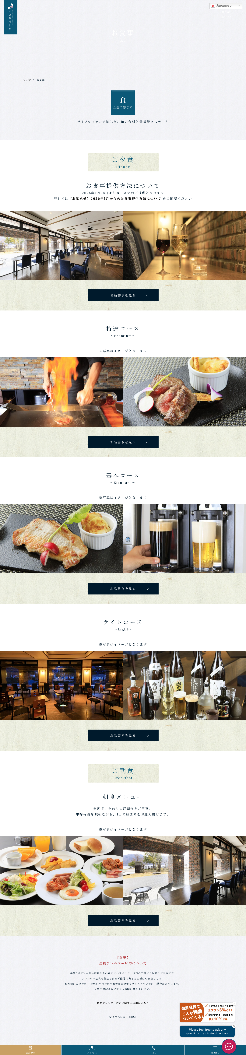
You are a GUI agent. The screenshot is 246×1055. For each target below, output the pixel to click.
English (225, 17)
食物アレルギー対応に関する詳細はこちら (123, 1006)
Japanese (221, 6)
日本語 (226, 11)
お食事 (41, 80)
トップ (27, 80)
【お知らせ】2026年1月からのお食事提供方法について (115, 199)
